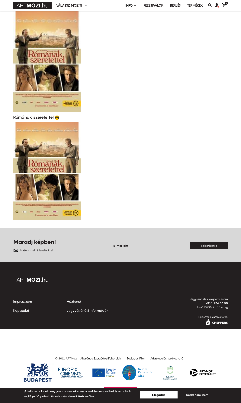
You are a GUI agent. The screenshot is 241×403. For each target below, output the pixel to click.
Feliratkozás (209, 245)
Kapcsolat (21, 311)
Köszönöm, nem (197, 394)
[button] (218, 5)
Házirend (74, 301)
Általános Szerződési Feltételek (100, 358)
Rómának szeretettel (33, 117)
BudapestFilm (136, 358)
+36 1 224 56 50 (216, 303)
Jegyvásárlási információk (88, 311)
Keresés (211, 5)
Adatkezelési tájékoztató (166, 358)
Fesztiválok (154, 5)
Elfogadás (158, 394)
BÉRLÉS (175, 5)
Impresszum (22, 301)
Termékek (195, 5)
